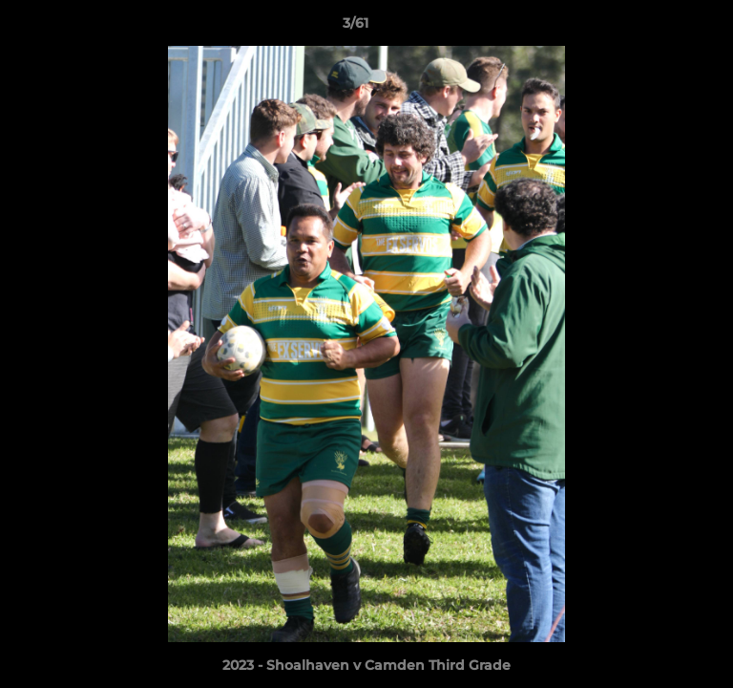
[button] (664, 27)
